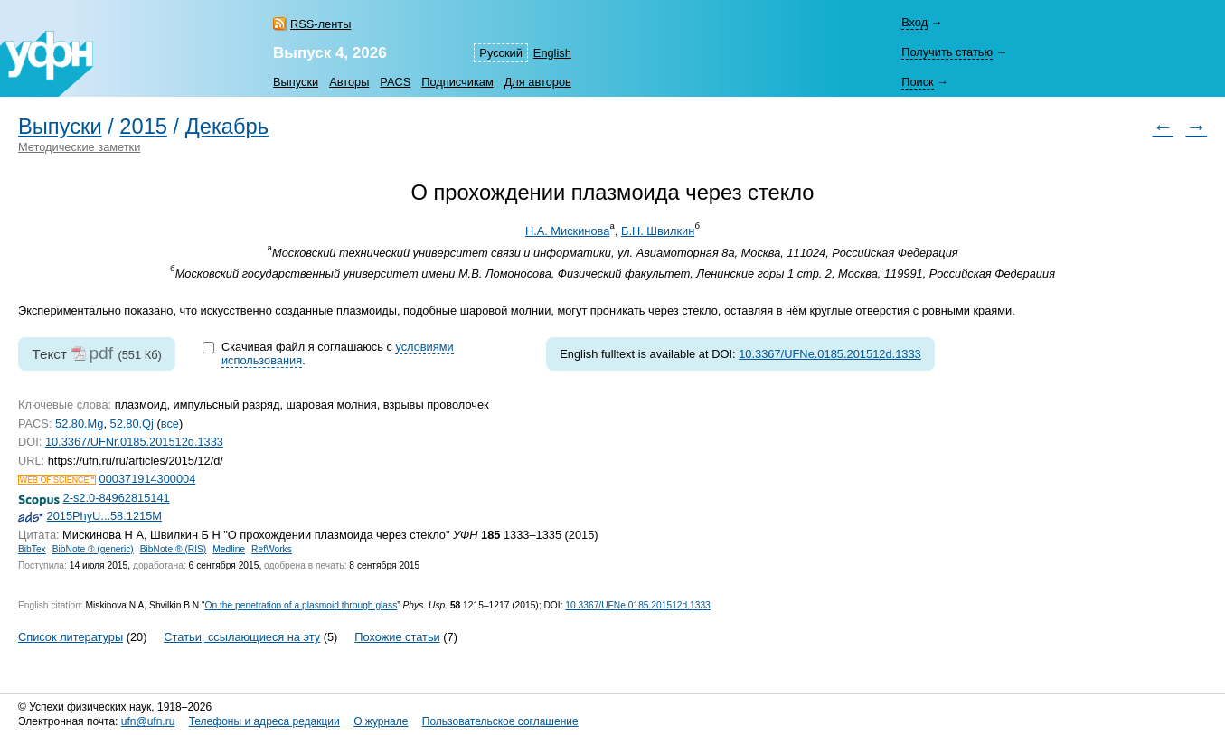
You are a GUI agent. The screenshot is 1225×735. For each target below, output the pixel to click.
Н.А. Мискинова (567, 231)
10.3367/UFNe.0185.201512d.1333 (830, 354)
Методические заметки (79, 147)
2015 (143, 126)
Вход (914, 22)
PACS (395, 82)
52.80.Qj (132, 423)
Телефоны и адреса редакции (264, 721)
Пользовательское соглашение (500, 721)
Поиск (917, 82)
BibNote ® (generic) (93, 549)
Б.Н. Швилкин (657, 231)
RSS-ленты (320, 24)
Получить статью (947, 52)
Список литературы (70, 637)
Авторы (349, 82)
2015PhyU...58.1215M (104, 516)
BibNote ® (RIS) (173, 549)
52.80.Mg (79, 423)
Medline (228, 549)
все (170, 423)
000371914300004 (147, 478)
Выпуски (295, 82)
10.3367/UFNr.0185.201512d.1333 (134, 441)
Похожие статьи (396, 637)
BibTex (32, 549)
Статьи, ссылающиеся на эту (242, 637)
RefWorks (271, 549)
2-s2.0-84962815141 (116, 497)
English (552, 53)
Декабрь (227, 126)
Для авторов (537, 82)
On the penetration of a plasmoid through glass (300, 605)
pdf (101, 353)
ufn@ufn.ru (148, 721)
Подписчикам (457, 82)
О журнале (380, 721)
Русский (500, 53)
